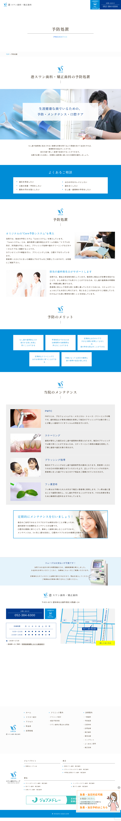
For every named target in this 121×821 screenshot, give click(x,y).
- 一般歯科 (87, 720)
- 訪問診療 (87, 732)
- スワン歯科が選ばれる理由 (59, 728)
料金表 (28, 729)
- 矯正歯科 (87, 735)
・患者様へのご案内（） (26, 647)
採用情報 (29, 734)
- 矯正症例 (87, 751)
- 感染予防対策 (54, 724)
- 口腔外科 (87, 728)
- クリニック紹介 (55, 720)
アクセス (29, 725)
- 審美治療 (87, 739)
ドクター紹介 (31, 720)
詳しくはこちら (105, 646)
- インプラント (89, 743)
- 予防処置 (87, 724)
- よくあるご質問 (90, 747)
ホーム (28, 716)
